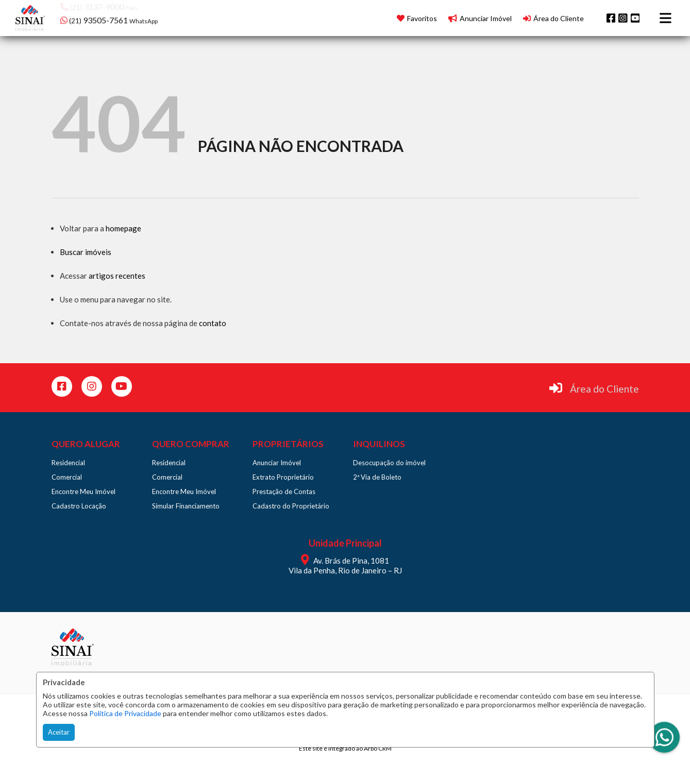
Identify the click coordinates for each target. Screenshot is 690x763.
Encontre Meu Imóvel (83, 491)
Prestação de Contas (284, 491)
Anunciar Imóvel (277, 463)
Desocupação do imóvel (389, 463)
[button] (126, 17)
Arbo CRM (378, 748)
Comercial (67, 477)
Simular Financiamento (186, 506)
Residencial (68, 463)
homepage (123, 228)
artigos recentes (117, 275)
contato (212, 323)
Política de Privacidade (125, 713)
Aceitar (59, 732)
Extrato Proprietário (283, 477)
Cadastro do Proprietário (291, 506)
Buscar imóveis (85, 252)
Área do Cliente (604, 389)
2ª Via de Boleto (377, 477)
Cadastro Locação (79, 506)
